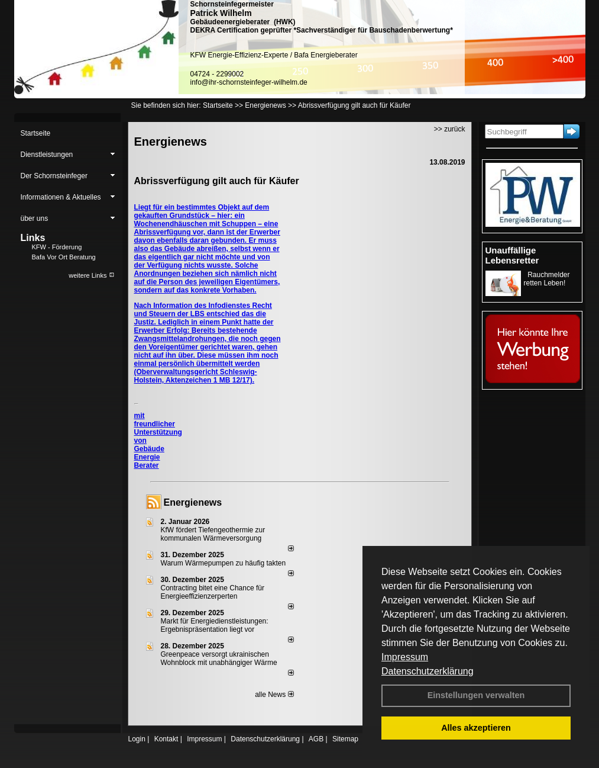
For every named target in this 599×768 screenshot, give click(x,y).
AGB (316, 739)
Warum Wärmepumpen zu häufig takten (223, 563)
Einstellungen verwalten (476, 695)
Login (136, 739)
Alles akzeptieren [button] (476, 727)
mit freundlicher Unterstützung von (158, 428)
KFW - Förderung (57, 246)
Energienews (193, 502)
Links (33, 238)
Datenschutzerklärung (427, 671)
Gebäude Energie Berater (149, 457)
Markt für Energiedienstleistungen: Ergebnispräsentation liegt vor (214, 625)
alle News (274, 694)
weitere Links (91, 275)
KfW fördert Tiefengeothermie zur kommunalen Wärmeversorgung (213, 534)
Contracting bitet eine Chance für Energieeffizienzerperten (212, 592)
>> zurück (449, 129)
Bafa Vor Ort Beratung (64, 257)
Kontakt (166, 739)
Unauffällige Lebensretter (512, 255)
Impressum (404, 657)
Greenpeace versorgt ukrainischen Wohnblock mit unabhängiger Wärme (219, 658)
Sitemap (345, 739)
